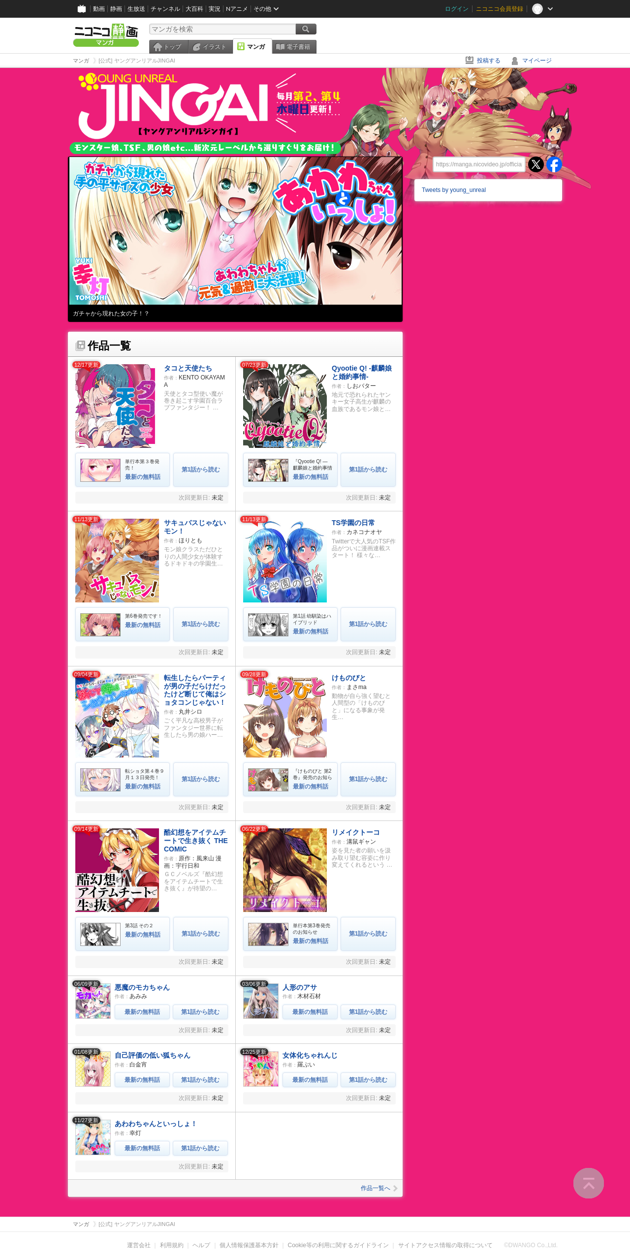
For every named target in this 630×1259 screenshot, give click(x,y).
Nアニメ (237, 8)
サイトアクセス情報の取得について (445, 1245)
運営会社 (139, 1245)
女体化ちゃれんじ (310, 1055)
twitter (536, 164)
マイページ (537, 60)
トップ (172, 46)
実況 (214, 8)
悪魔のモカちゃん (142, 987)
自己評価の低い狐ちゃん (152, 1055)
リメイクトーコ (356, 832)
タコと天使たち (188, 368)
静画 (116, 8)
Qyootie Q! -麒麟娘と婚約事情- (362, 372)
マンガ (256, 46)
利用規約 (172, 1245)
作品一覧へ (379, 1188)
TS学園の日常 (353, 523)
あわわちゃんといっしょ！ (156, 1124)
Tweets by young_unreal (454, 190)
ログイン (457, 8)
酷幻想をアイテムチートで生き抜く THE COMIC (196, 840)
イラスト (214, 46)
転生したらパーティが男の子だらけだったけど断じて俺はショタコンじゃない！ (195, 690)
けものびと (349, 678)
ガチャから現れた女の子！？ (111, 313)
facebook (554, 164)
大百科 (194, 8)
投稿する (489, 60)
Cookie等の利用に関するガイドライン (338, 1245)
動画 (99, 8)
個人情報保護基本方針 (249, 1245)
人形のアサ (300, 987)
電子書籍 (298, 46)
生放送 (136, 8)
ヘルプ (201, 1245)
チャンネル (165, 8)
